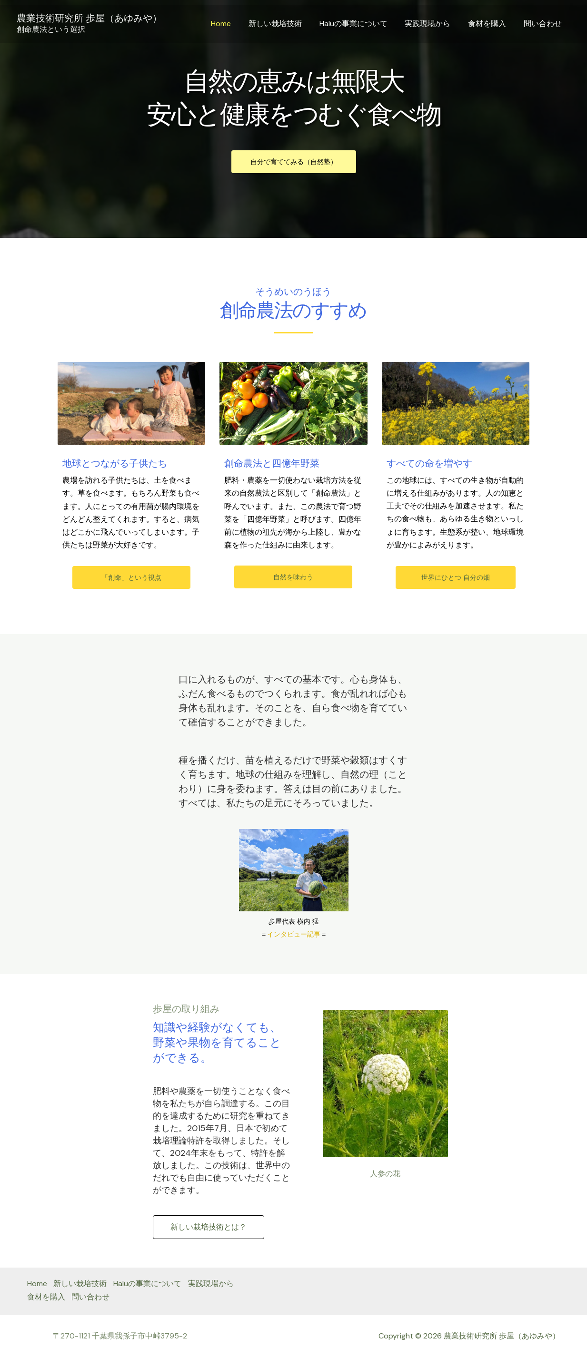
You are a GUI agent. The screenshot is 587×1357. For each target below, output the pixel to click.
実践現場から (433, 24)
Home (233, 24)
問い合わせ (544, 24)
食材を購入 (490, 24)
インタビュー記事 (293, 934)
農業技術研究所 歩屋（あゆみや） (89, 18)
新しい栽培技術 (285, 24)
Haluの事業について (361, 24)
